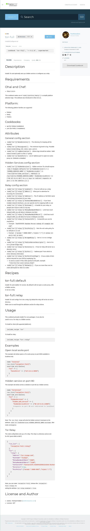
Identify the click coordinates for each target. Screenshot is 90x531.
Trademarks (10, 523)
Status (70, 526)
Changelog (27, 60)
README (9, 60)
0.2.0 (24, 36)
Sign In (82, 4)
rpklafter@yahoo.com (28, 501)
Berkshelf (14, 46)
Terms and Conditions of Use (32, 526)
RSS (7, 33)
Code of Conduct (20, 526)
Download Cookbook (75, 65)
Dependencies (18, 60)
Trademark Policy (62, 526)
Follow (50, 37)
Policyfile (8, 46)
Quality (36, 60)
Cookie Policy (53, 526)
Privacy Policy (44, 526)
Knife (20, 46)
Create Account (71, 4)
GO (82, 16)
